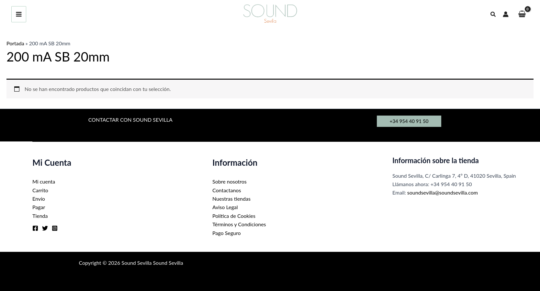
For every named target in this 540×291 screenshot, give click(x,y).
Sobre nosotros (229, 181)
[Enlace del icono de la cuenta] (506, 14)
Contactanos (226, 190)
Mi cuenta (43, 181)
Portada (15, 43)
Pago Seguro (226, 233)
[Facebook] (35, 228)
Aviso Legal (225, 207)
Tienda (40, 216)
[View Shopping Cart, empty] (522, 14)
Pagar (38, 207)
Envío (38, 199)
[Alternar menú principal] (18, 14)
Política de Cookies (233, 216)
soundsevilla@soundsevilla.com (442, 192)
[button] (493, 14)
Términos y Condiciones (239, 224)
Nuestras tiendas (231, 199)
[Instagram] (55, 228)
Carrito (40, 190)
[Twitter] (45, 228)
